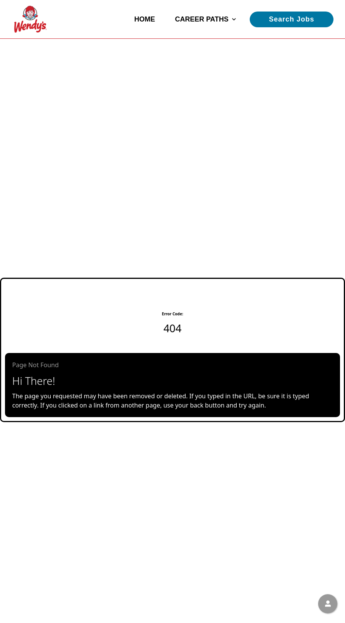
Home (144, 19)
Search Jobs (291, 19)
